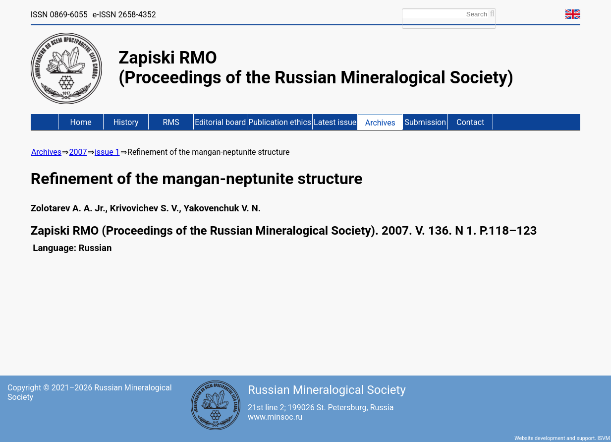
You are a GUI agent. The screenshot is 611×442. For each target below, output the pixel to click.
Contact (470, 122)
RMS (171, 122)
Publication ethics (279, 122)
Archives (380, 122)
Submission (425, 122)
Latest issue (335, 122)
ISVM (604, 438)
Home (81, 122)
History (126, 122)
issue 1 (107, 152)
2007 (78, 152)
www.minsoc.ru (275, 417)
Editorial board (220, 122)
